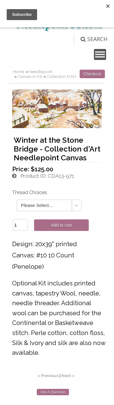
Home (18, 71)
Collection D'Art (61, 76)
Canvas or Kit (30, 76)
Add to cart (61, 225)
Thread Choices (29, 192)
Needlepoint (40, 71)
